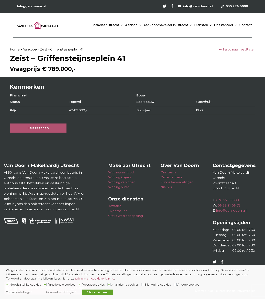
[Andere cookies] (175, 284)
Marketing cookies (158, 284)
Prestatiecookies (93, 284)
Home (14, 49)
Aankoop (30, 49)
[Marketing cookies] (142, 284)
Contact (245, 25)
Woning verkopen (121, 182)
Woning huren (119, 187)
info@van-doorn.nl (231, 210)
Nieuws (166, 187)
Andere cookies (188, 284)
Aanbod (133, 25)
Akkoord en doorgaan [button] (61, 292)
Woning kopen (119, 177)
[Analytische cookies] (108, 284)
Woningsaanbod (121, 172)
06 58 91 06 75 (229, 205)
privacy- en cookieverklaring (94, 278)
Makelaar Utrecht (107, 25)
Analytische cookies (124, 284)
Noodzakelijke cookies (25, 284)
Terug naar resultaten (239, 49)
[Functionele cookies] (45, 284)
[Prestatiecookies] (79, 284)
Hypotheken (117, 211)
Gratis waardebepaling (125, 216)
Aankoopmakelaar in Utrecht (168, 25)
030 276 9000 (227, 200)
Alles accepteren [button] (97, 292)
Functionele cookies (61, 284)
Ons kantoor (225, 25)
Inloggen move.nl (31, 6)
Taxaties (114, 206)
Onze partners (171, 177)
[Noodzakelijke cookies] (7, 284)
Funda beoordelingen (177, 182)
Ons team (168, 172)
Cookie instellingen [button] (19, 292)
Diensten (203, 25)
